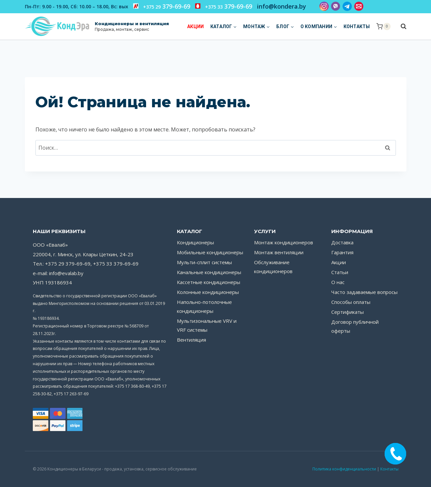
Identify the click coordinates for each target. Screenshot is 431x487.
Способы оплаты (350, 302)
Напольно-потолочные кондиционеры (204, 306)
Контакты (357, 26)
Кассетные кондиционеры (208, 282)
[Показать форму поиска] (400, 26)
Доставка (342, 242)
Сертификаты (347, 312)
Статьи (339, 272)
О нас (338, 282)
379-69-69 (161, 6)
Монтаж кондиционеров (283, 242)
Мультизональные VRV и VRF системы (207, 325)
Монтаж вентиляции (278, 252)
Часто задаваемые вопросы (364, 292)
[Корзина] (383, 26)
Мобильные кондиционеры (210, 252)
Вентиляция (191, 339)
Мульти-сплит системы (204, 262)
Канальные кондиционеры (209, 272)
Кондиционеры (195, 242)
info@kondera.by (281, 6)
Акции (195, 26)
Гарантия (342, 252)
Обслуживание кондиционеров (273, 266)
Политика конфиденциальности (344, 469)
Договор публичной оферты (355, 326)
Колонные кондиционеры (208, 292)
